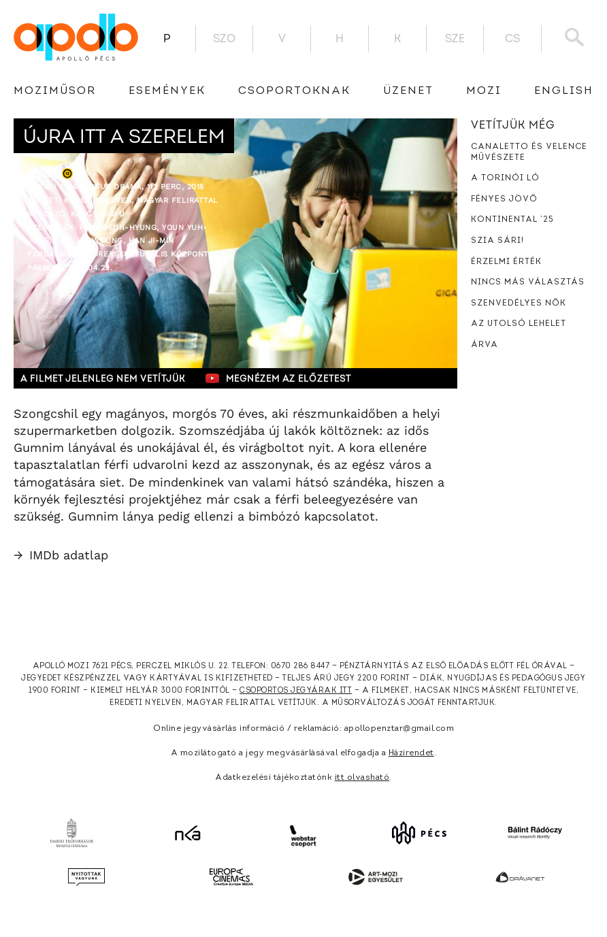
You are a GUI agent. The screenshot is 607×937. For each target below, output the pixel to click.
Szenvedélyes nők (518, 303)
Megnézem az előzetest (278, 378)
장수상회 (43, 173)
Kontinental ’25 (512, 220)
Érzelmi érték (506, 262)
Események (167, 91)
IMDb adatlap (61, 555)
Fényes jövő (504, 199)
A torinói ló (505, 178)
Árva (484, 345)
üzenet (408, 91)
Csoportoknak (294, 91)
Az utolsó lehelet (518, 324)
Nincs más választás (528, 282)
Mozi (484, 91)
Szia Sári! (497, 241)
